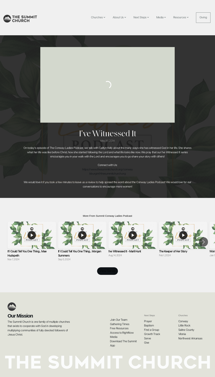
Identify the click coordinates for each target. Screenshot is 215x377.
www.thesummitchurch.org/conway (112, 169)
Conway (183, 321)
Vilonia (182, 334)
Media (161, 17)
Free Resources (119, 328)
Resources (181, 17)
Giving (203, 17)
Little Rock (184, 325)
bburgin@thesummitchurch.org (107, 173)
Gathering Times (119, 324)
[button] (203, 242)
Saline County (186, 330)
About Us (119, 17)
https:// (86, 169)
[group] (32, 242)
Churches (98, 17)
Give (146, 342)
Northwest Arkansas (190, 338)
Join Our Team (118, 320)
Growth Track (152, 334)
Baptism (149, 325)
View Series (107, 271)
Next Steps (141, 17)
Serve (147, 338)
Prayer (148, 321)
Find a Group (151, 330)
